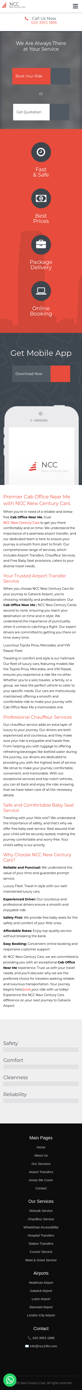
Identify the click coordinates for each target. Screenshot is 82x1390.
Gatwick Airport (41, 1291)
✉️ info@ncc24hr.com (41, 1346)
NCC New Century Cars (21, 523)
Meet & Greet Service (41, 1260)
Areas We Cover (41, 1180)
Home (41, 1147)
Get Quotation (28, 112)
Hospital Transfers (41, 1235)
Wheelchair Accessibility (40, 1227)
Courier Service (41, 1252)
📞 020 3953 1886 (41, 1338)
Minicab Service (41, 1211)
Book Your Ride (29, 76)
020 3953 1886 (44, 22)
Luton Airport (41, 1299)
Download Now (29, 374)
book (27, 989)
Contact (41, 1188)
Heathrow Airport (41, 1282)
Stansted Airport (41, 1307)
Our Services (41, 1164)
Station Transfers (41, 1243)
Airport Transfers (41, 1172)
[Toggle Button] (75, 6)
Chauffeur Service (41, 1219)
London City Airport (41, 1315)
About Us (41, 1155)
